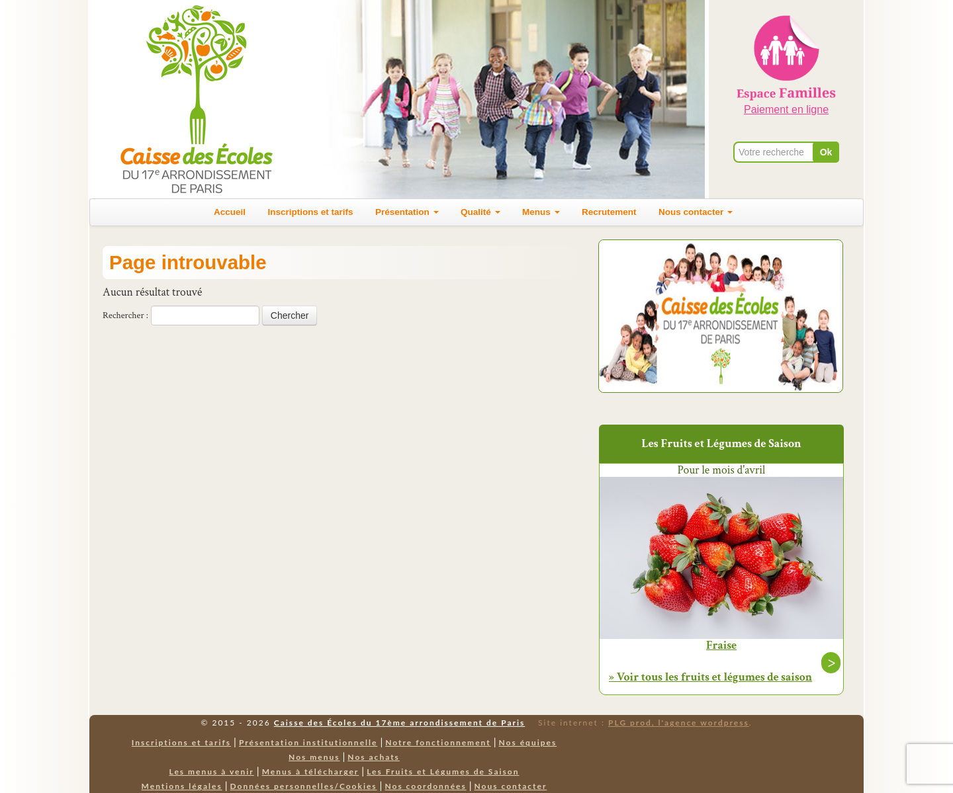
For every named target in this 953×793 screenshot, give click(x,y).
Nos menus (314, 757)
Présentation (407, 212)
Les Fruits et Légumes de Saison (443, 771)
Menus (541, 212)
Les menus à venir (211, 771)
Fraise (721, 645)
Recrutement (609, 212)
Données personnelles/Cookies (303, 786)
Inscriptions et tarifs (310, 212)
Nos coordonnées (425, 786)
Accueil (230, 212)
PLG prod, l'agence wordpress (678, 723)
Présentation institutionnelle (308, 742)
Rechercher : (125, 315)
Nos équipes (528, 742)
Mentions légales (182, 786)
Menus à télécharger (310, 771)
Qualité (480, 212)
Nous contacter (695, 212)
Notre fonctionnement (437, 742)
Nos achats (373, 757)
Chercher (290, 315)
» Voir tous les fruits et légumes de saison (710, 677)
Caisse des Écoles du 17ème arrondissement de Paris (399, 723)
